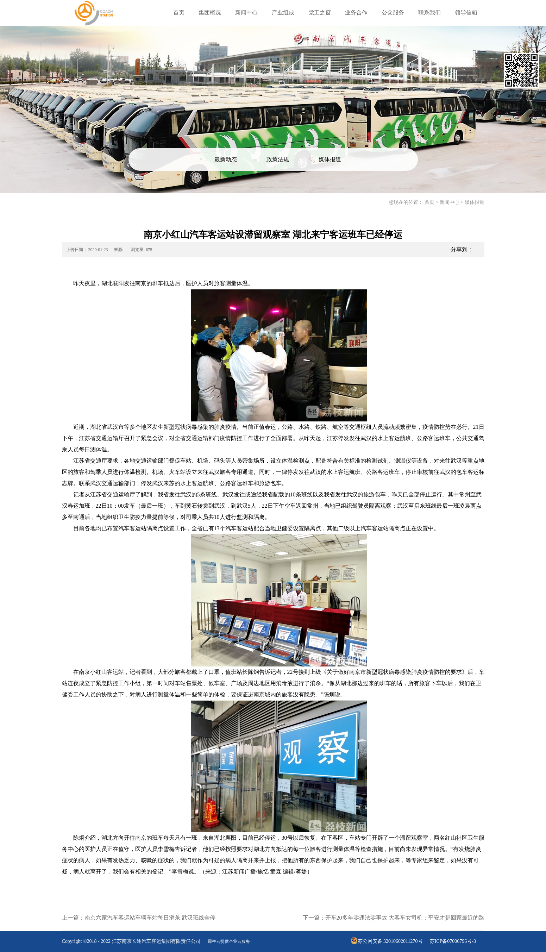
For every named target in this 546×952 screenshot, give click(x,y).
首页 (178, 12)
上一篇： (138, 918)
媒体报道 (474, 202)
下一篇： (393, 918)
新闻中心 (449, 202)
